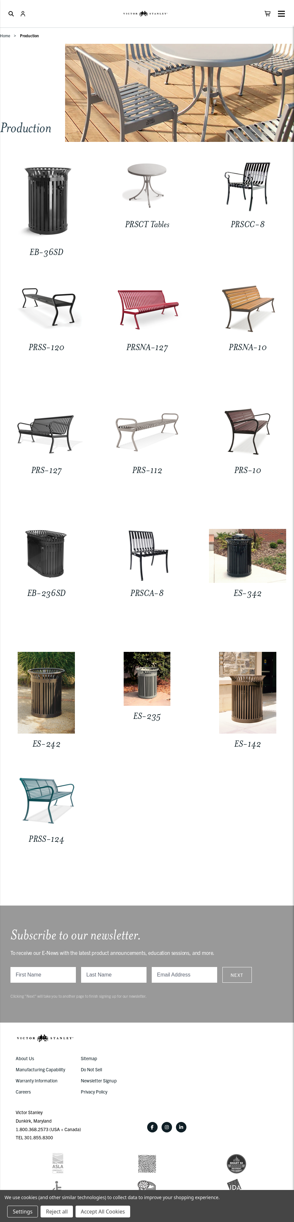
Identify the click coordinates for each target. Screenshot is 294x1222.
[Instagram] (167, 1127)
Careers (23, 1092)
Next (237, 975)
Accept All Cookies (103, 1211)
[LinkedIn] (181, 1127)
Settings (22, 1211)
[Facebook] (152, 1127)
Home (5, 35)
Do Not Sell (91, 1069)
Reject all (56, 1211)
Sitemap (89, 1058)
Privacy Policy (94, 1092)
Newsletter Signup (99, 1080)
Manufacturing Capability (40, 1069)
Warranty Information (37, 1080)
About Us (25, 1058)
